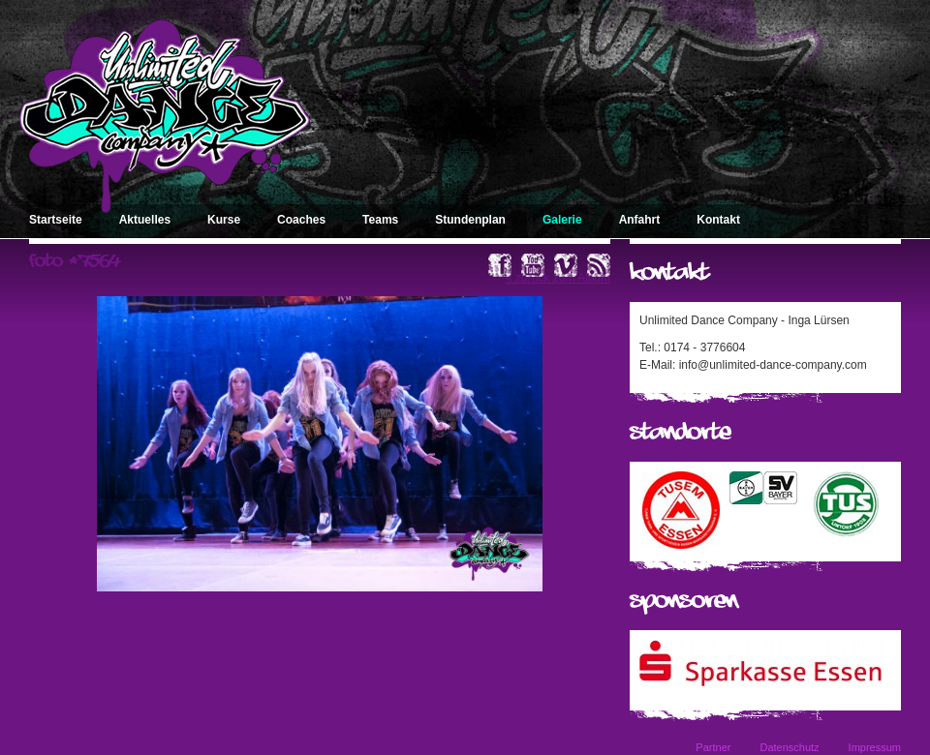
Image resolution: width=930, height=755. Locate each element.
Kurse (223, 219)
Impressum (875, 747)
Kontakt (718, 219)
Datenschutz (789, 747)
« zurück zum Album (558, 278)
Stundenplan (470, 219)
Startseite (55, 219)
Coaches (301, 219)
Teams (380, 219)
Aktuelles (144, 219)
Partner (713, 747)
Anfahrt (640, 219)
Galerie (562, 219)
